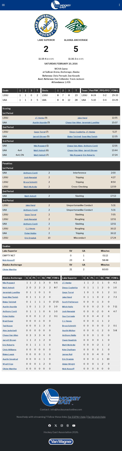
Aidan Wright (68, 363)
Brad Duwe (8, 320)
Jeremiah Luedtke (91, 122)
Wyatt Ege (8, 363)
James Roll (67, 353)
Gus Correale (68, 315)
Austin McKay (69, 329)
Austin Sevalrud (11, 358)
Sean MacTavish (90, 136)
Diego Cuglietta (77, 131)
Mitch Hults (68, 306)
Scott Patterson (70, 301)
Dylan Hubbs (30, 232)
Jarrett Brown (39, 136)
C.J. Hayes (30, 228)
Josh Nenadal (30, 177)
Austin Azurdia (39, 122)
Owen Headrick (70, 339)
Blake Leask (9, 353)
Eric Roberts (89, 155)
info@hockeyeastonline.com (66, 408)
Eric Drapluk (31, 237)
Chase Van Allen (73, 122)
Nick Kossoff (9, 259)
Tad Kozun (8, 325)
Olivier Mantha (10, 269)
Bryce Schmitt (30, 182)
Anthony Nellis (69, 334)
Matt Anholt (39, 150)
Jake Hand (82, 118)
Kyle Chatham (69, 348)
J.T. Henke (39, 118)
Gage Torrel (39, 131)
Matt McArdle (30, 186)
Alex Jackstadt (10, 329)
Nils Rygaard (39, 145)
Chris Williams (10, 348)
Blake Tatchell (74, 136)
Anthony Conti (91, 145)
